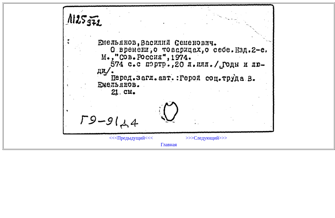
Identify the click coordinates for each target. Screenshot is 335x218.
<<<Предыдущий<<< (131, 137)
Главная (169, 144)
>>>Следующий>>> (206, 137)
